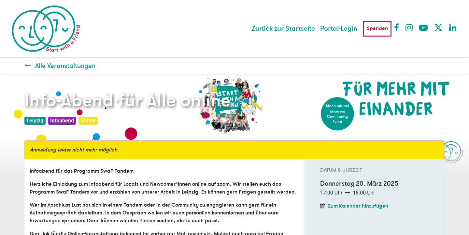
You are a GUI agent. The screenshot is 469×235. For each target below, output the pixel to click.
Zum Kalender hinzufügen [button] (358, 206)
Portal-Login (338, 28)
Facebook (398, 27)
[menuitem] (283, 29)
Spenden (377, 28)
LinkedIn (453, 27)
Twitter (438, 27)
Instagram (409, 27)
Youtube (423, 27)
